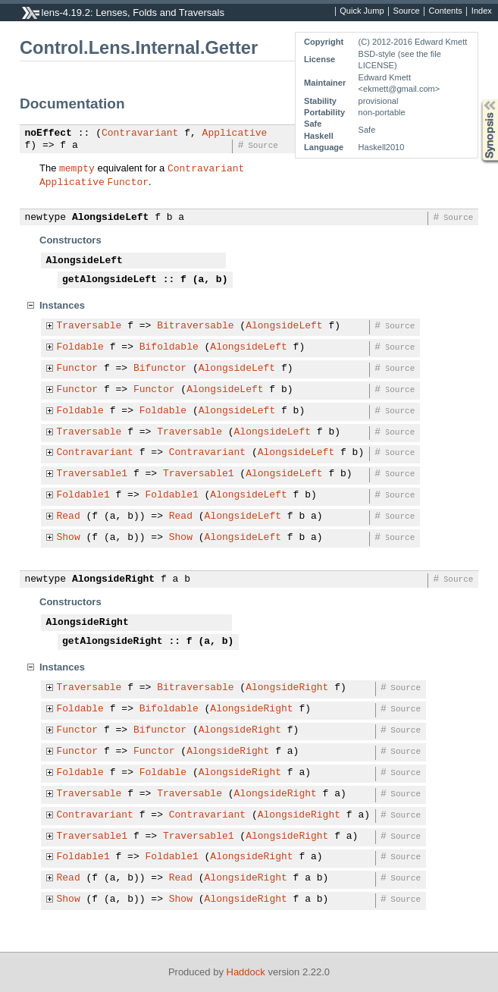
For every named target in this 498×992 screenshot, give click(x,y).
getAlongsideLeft (109, 280)
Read (68, 516)
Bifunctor (159, 368)
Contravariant (140, 133)
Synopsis (477, 99)
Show (68, 538)
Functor (128, 181)
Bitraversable (195, 326)
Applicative (235, 133)
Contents (445, 11)
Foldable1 (83, 495)
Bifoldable (169, 347)
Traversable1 (92, 474)
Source (406, 11)
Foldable (80, 347)
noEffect (48, 133)
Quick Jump (362, 11)
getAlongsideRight (112, 641)
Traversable (89, 326)
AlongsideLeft (110, 217)
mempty (77, 167)
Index (481, 11)
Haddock (246, 972)
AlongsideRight (113, 579)
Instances (62, 305)
